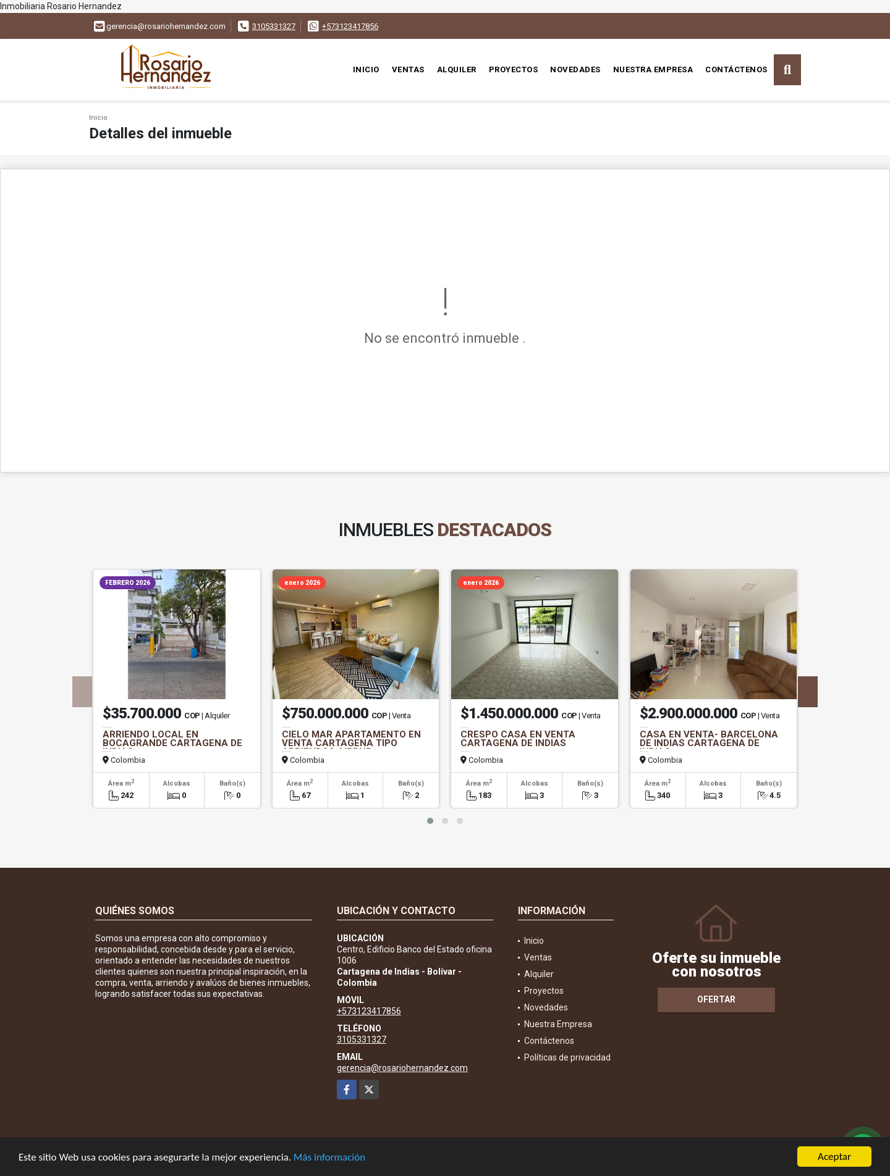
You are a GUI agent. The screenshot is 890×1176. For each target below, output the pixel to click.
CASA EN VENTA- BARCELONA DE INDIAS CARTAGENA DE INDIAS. (709, 743)
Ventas (408, 69)
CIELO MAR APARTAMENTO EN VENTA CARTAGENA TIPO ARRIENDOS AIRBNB (351, 743)
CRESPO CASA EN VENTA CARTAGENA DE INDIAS (517, 739)
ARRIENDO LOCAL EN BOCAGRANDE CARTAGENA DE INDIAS (172, 743)
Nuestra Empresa (653, 69)
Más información (329, 1157)
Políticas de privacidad (567, 1057)
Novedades (575, 69)
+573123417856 (350, 26)
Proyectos (513, 69)
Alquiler (457, 69)
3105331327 (273, 26)
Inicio (366, 69)
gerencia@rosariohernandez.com (402, 1068)
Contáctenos (736, 69)
